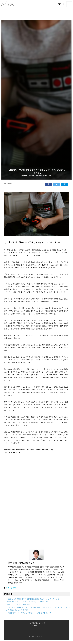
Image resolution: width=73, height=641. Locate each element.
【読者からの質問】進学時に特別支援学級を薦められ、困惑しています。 (34, 599)
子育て (13, 588)
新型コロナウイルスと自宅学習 (18, 604)
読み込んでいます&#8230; (36, 499)
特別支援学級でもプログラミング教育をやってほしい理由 (28, 602)
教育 (7, 588)
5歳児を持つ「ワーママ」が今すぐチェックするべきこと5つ (29, 613)
